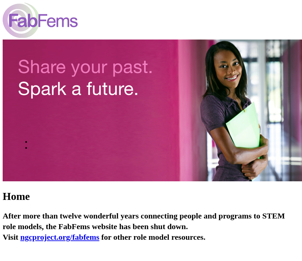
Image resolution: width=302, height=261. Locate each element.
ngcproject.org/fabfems (59, 237)
